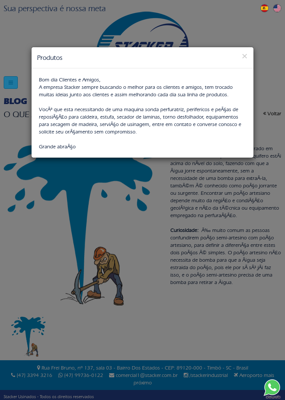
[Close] (244, 56)
